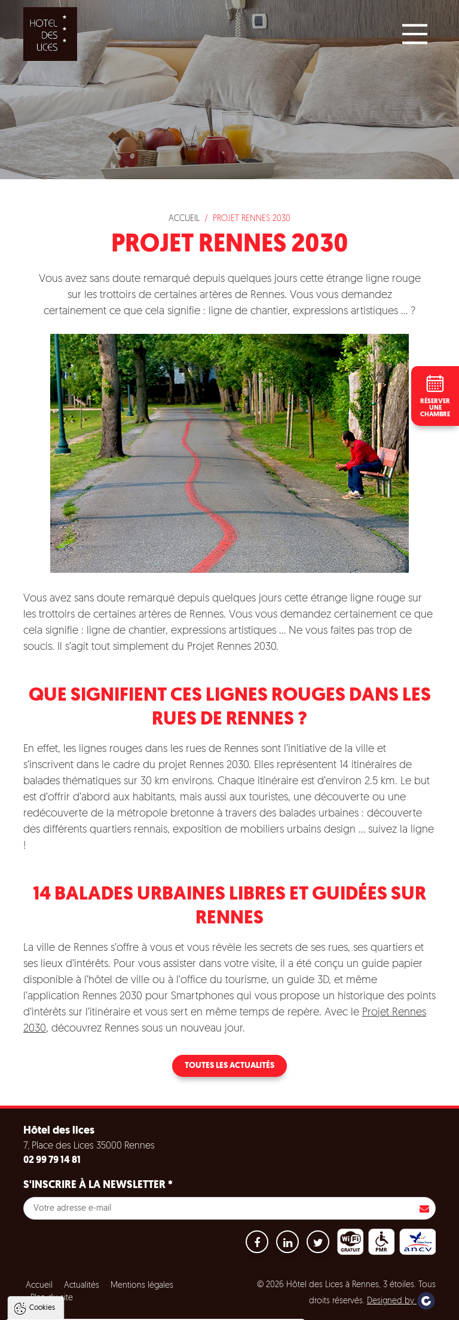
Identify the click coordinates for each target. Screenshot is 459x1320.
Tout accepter (86, 1309)
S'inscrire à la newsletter (98, 1185)
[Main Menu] (415, 34)
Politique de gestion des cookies (76, 1280)
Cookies (42, 1188)
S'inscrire (424, 1208)
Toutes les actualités (229, 1065)
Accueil (184, 218)
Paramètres (229, 1309)
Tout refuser (159, 1309)
